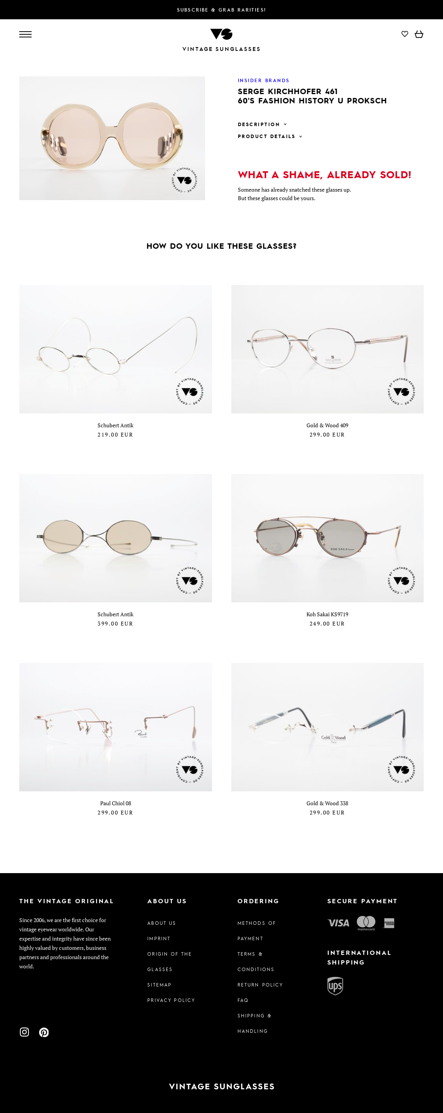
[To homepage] (221, 33)
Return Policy (260, 984)
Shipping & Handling (255, 1023)
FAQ (243, 1000)
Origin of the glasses (169, 961)
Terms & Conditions (256, 961)
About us (161, 923)
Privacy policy (171, 1000)
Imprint (158, 938)
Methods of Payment (257, 930)
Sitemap (159, 984)
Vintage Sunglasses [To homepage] (221, 48)
